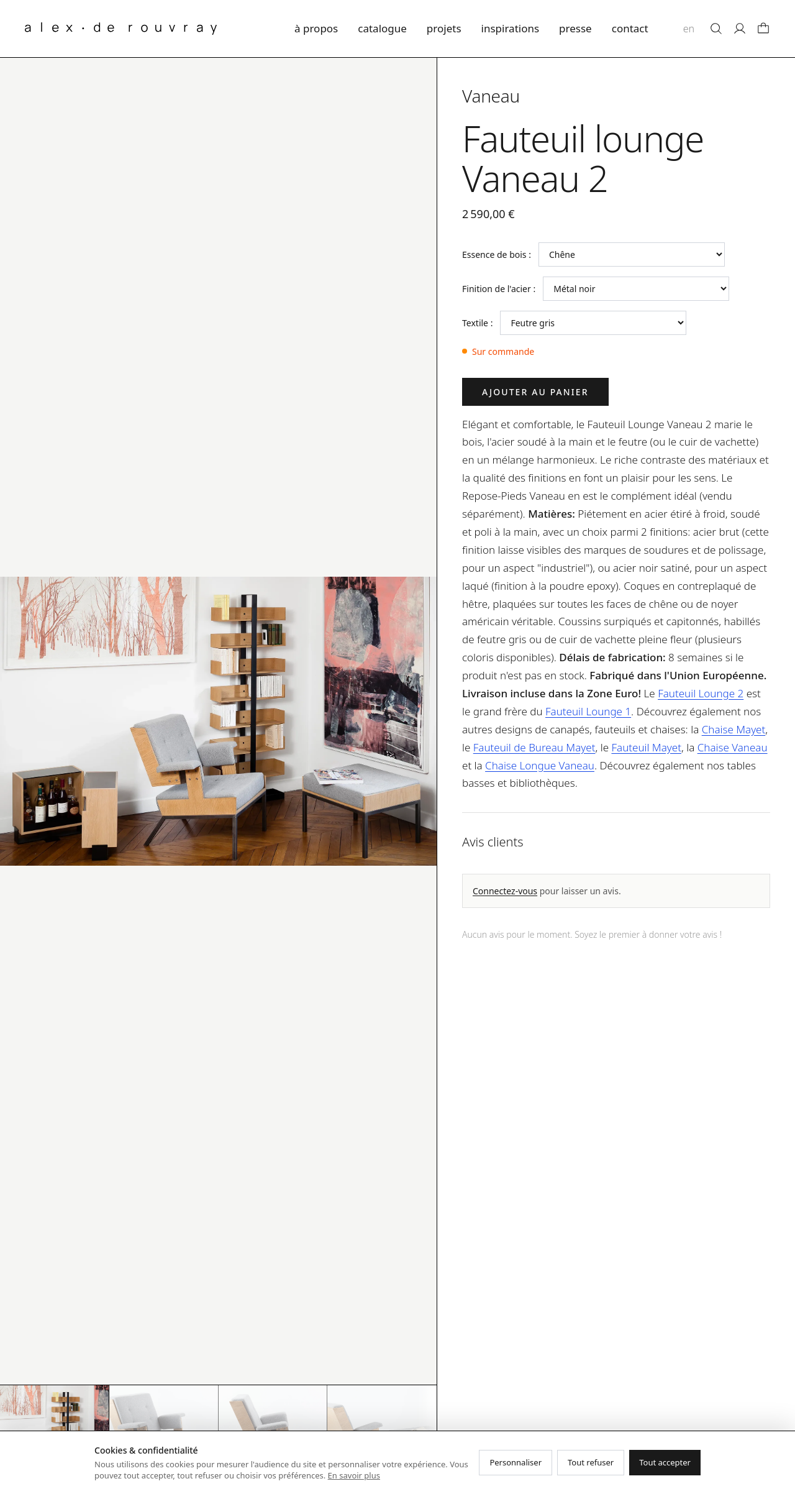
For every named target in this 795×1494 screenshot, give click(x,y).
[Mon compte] (740, 28)
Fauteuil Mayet (646, 747)
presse (575, 28)
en (688, 28)
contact (630, 28)
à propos (316, 28)
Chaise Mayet (734, 729)
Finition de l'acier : (498, 289)
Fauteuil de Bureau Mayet (534, 747)
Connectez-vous (505, 891)
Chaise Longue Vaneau (539, 765)
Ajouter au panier (535, 392)
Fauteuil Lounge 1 (588, 711)
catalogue (382, 28)
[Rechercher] (716, 28)
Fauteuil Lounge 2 (700, 693)
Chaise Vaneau (732, 747)
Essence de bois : (496, 254)
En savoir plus (354, 1475)
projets (444, 28)
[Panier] (763, 28)
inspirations (510, 28)
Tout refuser (591, 1462)
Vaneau (491, 96)
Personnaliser (515, 1462)
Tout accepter (665, 1462)
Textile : (477, 323)
